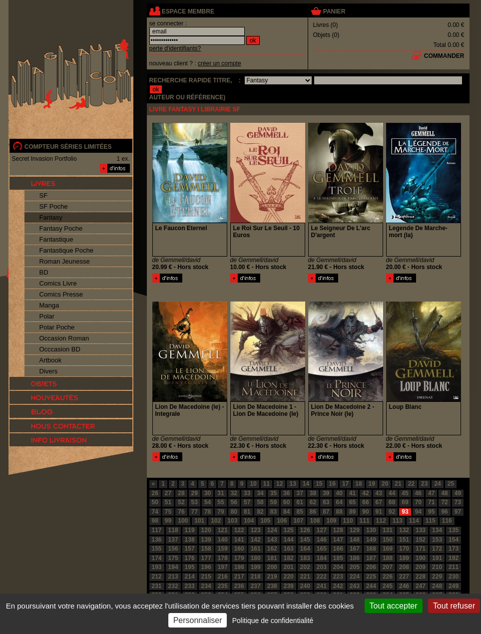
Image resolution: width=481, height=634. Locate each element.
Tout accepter (394, 606)
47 (431, 493)
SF (43, 195)
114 (414, 520)
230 (454, 576)
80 (234, 511)
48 (444, 493)
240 (305, 586)
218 (256, 576)
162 (272, 548)
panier (334, 11)
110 (348, 520)
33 (247, 493)
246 (404, 586)
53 (194, 502)
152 (421, 539)
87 (326, 511)
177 (206, 558)
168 (371, 548)
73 (458, 502)
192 (454, 558)
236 (239, 586)
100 (183, 520)
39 (326, 493)
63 (326, 502)
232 (173, 586)
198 (239, 567)
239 (289, 586)
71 (431, 502)
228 (421, 576)
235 (223, 586)
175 (173, 558)
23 (424, 483)
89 (352, 511)
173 (454, 548)
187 (371, 558)
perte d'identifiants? (175, 48)
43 (379, 493)
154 (454, 539)
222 (322, 576)
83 (273, 511)
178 (223, 558)
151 (404, 539)
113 (398, 520)
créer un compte (219, 63)
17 (345, 483)
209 (421, 567)
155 (157, 548)
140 (223, 539)
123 (256, 530)
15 (319, 483)
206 (371, 567)
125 (289, 530)
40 (339, 493)
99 (168, 520)
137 (173, 539)
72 (444, 502)
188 (388, 558)
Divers (48, 371)
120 (206, 530)
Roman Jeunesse (64, 261)
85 (299, 511)
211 (454, 567)
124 (272, 530)
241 (322, 586)
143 (272, 539)
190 (421, 558)
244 (371, 586)
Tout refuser (454, 606)
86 (313, 511)
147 (338, 539)
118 (173, 530)
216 (223, 576)
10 (253, 483)
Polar (46, 316)
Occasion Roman (64, 338)
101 (199, 520)
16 (332, 483)
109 (332, 520)
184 (322, 558)
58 (260, 502)
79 (220, 511)
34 (260, 493)
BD (43, 272)
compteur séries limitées (68, 146)
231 (157, 586)
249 (454, 586)
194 (173, 567)
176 (190, 558)
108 (315, 520)
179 (239, 558)
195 (190, 567)
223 (338, 576)
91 (379, 511)
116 (447, 520)
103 (232, 520)
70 (418, 502)
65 (352, 502)
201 (289, 567)
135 (454, 530)
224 (355, 576)
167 (355, 548)
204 (338, 567)
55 (220, 502)
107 (298, 520)
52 (181, 502)
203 (322, 567)
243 (355, 586)
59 (273, 502)
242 (338, 586)
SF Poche (53, 206)
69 (405, 502)
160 (239, 548)
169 (388, 548)
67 (379, 502)
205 (355, 567)
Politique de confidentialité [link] (273, 621)
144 (289, 539)
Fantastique (56, 239)
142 (256, 539)
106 (282, 520)
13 (292, 483)
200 (272, 567)
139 (206, 539)
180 (256, 558)
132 (404, 530)
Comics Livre (58, 283)
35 (273, 493)
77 (194, 511)
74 (155, 511)
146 (322, 539)
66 (365, 502)
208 (404, 567)
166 (338, 548)
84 (286, 511)
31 (220, 493)
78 (207, 511)
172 (437, 548)
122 (239, 530)
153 (437, 539)
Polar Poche (57, 327)
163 (289, 548)
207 (388, 567)
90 (365, 511)
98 (155, 520)
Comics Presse (61, 294)
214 (190, 576)
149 (371, 539)
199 (256, 567)
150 (388, 539)
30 (207, 493)
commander (444, 55)
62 (313, 502)
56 (234, 502)
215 (206, 576)
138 (190, 539)
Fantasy (50, 217)
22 (411, 483)
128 (338, 530)
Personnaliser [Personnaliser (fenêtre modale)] (197, 620)
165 (322, 548)
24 (437, 483)
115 (431, 520)
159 (223, 548)
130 (371, 530)
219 (272, 576)
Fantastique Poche (66, 250)
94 (418, 511)
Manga (49, 305)
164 (305, 548)
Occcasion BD (59, 349)
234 (206, 586)
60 (286, 502)
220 (289, 576)
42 (365, 493)
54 (207, 502)
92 (392, 511)
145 (305, 539)
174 (157, 558)
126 (305, 530)
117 (157, 530)
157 (190, 548)
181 (272, 558)
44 (392, 493)
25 (451, 483)
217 (239, 576)
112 (381, 520)
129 (355, 530)
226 (388, 576)
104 (249, 520)
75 (168, 511)
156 (173, 548)
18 (358, 483)
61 (299, 502)
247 (421, 586)
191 (437, 558)
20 (385, 483)
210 (437, 567)
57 (247, 502)
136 (157, 539)
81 (247, 511)
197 (223, 567)
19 (372, 483)
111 (365, 520)
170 (404, 548)
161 (256, 548)
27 (168, 493)
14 (306, 483)
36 (286, 493)
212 (157, 576)
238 (272, 586)
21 (398, 483)
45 (405, 493)
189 (404, 558)
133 (421, 530)
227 (404, 576)
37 (299, 493)
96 (444, 511)
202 (305, 567)
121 (223, 530)
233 (190, 586)
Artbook (50, 360)
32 (234, 493)
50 (155, 502)
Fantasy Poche (61, 228)
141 (239, 539)
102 (216, 520)
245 (388, 586)
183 (305, 558)
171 (421, 548)
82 (260, 511)
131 (388, 530)
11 (266, 483)
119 (190, 530)
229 (437, 576)
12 (279, 483)
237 (256, 586)
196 (206, 567)
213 (173, 576)
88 (339, 511)
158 (206, 548)
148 (355, 539)
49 (458, 493)
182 (289, 558)
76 (181, 511)
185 (338, 558)
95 (431, 511)
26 (155, 493)
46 (418, 493)
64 (339, 502)
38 (313, 493)
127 (322, 530)
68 (392, 502)
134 (437, 530)
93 (405, 511)
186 (355, 558)
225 (371, 576)
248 (437, 586)
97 (458, 511)
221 (305, 576)
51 (168, 502)
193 (157, 567)
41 (352, 493)
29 (194, 493)
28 (181, 493)
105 (265, 520)
